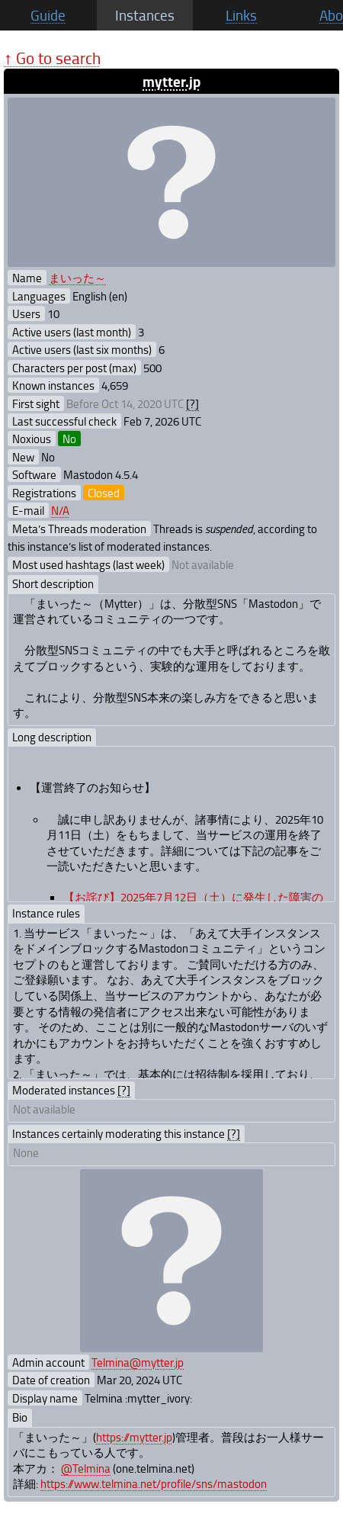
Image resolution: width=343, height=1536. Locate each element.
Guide (48, 15)
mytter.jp (171, 81)
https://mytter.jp (134, 1436)
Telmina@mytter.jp (137, 1362)
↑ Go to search (52, 58)
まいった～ (77, 277)
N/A (60, 510)
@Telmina (86, 1468)
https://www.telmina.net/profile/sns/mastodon (153, 1483)
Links (241, 15)
